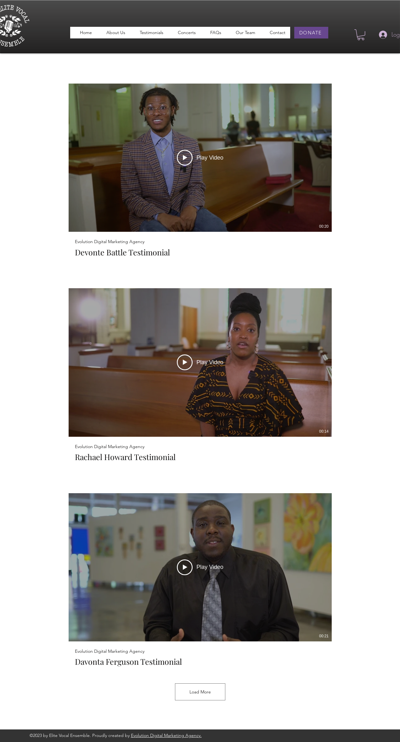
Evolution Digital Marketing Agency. (166, 735)
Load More (200, 692)
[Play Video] (200, 158)
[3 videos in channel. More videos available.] (200, 375)
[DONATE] (311, 32)
